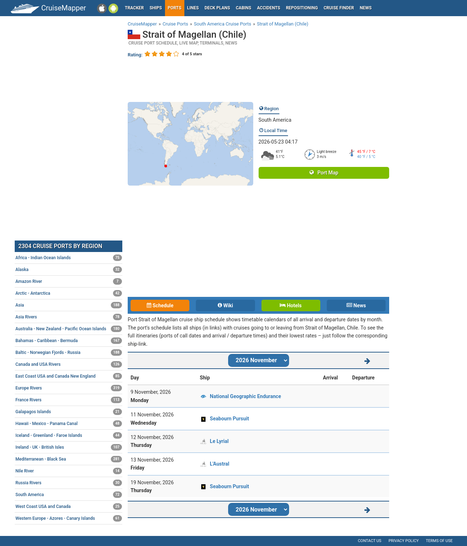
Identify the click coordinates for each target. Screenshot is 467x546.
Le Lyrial (219, 441)
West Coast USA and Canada (68, 506)
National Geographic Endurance (245, 396)
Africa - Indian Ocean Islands (68, 258)
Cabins (243, 7)
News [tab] (356, 305)
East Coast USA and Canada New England (68, 376)
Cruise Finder (339, 7)
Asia (68, 305)
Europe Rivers (68, 388)
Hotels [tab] (290, 305)
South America (275, 120)
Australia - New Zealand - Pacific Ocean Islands (68, 329)
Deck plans (217, 7)
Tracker (134, 7)
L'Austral (219, 464)
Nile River (68, 471)
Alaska (68, 269)
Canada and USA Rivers (68, 364)
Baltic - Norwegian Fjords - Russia (68, 352)
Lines (193, 7)
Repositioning (302, 7)
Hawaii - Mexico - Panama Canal (68, 423)
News (366, 7)
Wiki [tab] (225, 305)
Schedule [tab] (160, 305)
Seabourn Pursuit (229, 418)
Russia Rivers (68, 483)
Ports (174, 7)
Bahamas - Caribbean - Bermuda (68, 340)
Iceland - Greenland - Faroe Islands (68, 435)
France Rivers (68, 400)
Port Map (324, 173)
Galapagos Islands (68, 412)
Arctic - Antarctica (68, 293)
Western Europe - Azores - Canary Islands (68, 518)
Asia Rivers (68, 317)
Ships (156, 7)
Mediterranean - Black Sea (68, 459)
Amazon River (68, 281)
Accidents (268, 7)
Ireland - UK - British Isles (68, 447)
